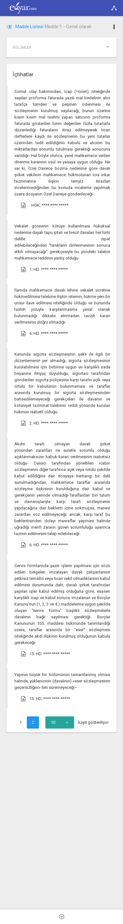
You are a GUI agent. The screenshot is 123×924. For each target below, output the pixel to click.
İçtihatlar (23, 74)
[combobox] (59, 722)
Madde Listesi (25, 26)
